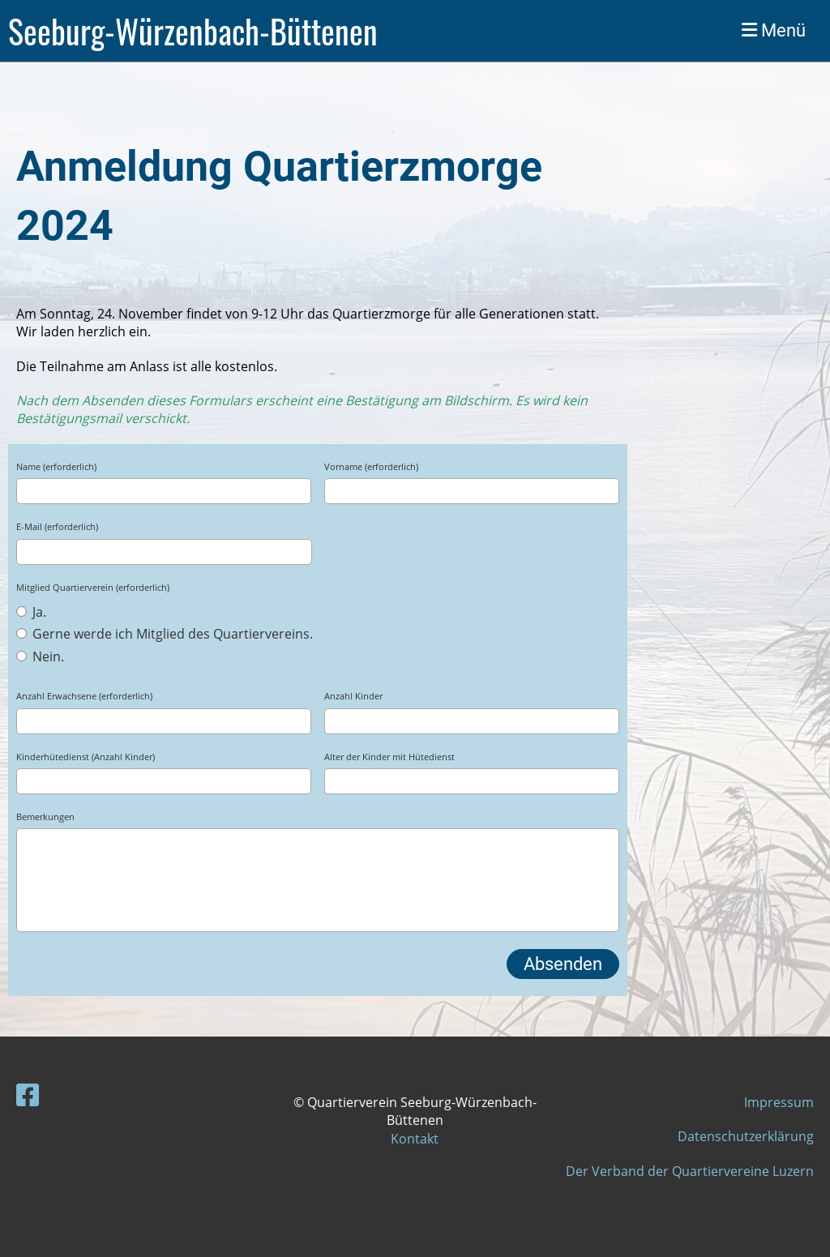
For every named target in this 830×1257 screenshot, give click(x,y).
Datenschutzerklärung (746, 1136)
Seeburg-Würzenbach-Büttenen (193, 30)
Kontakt (415, 1139)
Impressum (779, 1102)
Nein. (40, 656)
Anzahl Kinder (353, 696)
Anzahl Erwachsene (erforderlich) (84, 696)
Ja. (31, 612)
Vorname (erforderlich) (371, 466)
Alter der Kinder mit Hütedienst (389, 756)
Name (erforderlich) (56, 466)
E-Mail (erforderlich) (57, 526)
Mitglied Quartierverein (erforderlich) (92, 587)
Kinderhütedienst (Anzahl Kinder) (85, 756)
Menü (774, 30)
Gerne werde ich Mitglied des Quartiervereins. (164, 634)
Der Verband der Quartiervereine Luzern (690, 1171)
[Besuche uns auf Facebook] (27, 1094)
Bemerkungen (45, 816)
